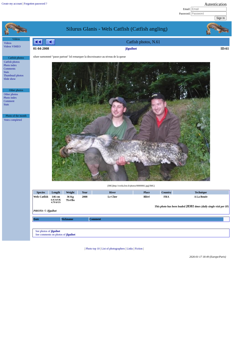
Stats (6, 72)
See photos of (47, 231)
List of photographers (113, 248)
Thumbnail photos (13, 75)
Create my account (12, 3)
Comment (9, 101)
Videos (7, 43)
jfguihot (131, 48)
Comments (9, 68)
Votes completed (13, 119)
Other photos (11, 94)
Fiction (139, 248)
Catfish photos (12, 61)
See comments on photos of (55, 234)
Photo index (10, 65)
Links (130, 248)
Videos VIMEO (12, 46)
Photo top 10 (93, 248)
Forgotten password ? (35, 3)
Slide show (10, 78)
